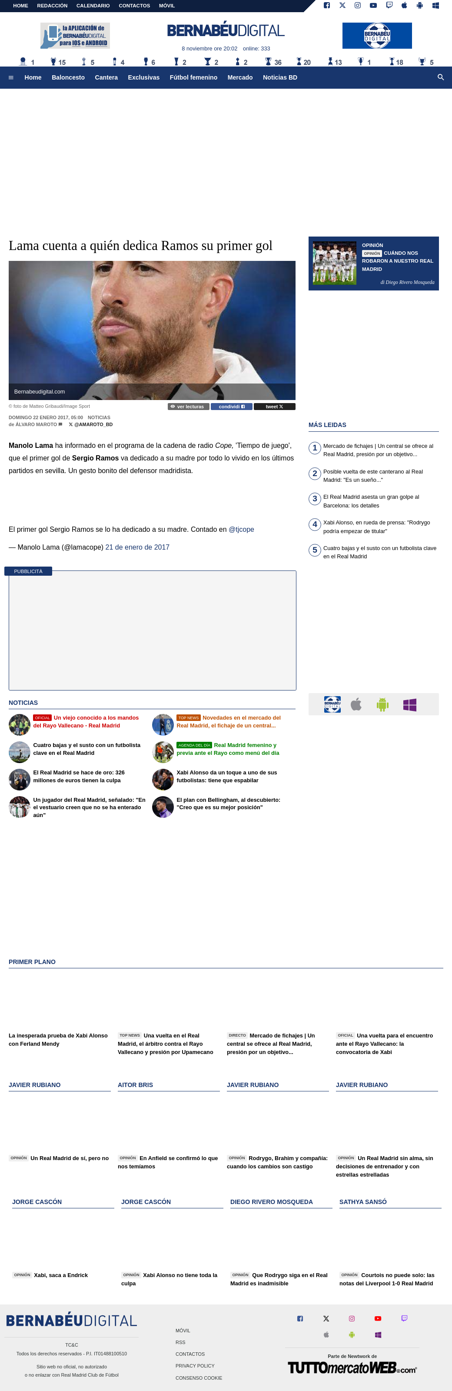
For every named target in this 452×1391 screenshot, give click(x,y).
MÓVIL (167, 5)
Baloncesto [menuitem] (68, 77)
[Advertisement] (226, 156)
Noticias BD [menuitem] (280, 77)
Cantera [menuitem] (106, 77)
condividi (232, 406)
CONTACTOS (134, 5)
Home (20, 5)
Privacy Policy (195, 1366)
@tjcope (241, 529)
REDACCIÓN (52, 5)
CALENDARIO (93, 5)
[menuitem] (10, 77)
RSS (180, 1342)
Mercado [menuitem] (240, 77)
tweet (275, 406)
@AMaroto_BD (91, 424)
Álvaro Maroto (36, 424)
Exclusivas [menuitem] (144, 77)
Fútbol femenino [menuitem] (193, 77)
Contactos (190, 1354)
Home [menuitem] (33, 77)
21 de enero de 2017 (138, 547)
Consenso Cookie (199, 1378)
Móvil (183, 1330)
